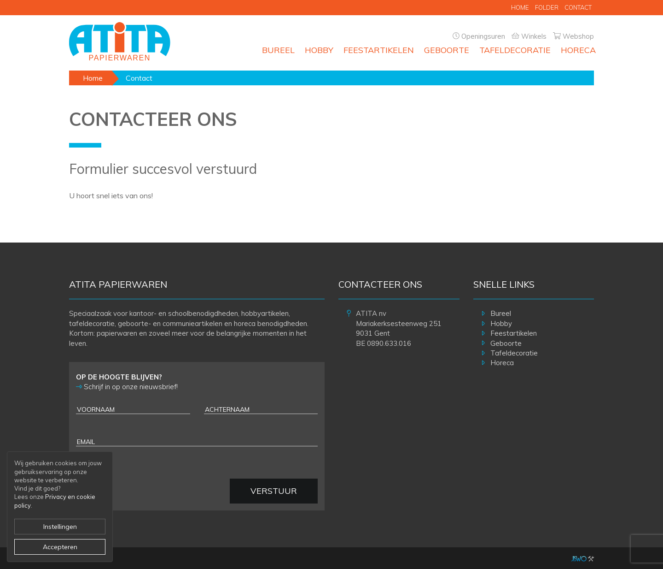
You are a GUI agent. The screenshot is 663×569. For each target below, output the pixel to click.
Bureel (278, 50)
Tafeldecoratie (515, 50)
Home (520, 7)
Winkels (534, 36)
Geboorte (446, 50)
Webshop (578, 36)
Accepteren (60, 547)
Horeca (578, 50)
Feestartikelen (378, 50)
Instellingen (60, 526)
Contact (578, 7)
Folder (546, 7)
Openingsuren (483, 36)
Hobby (319, 50)
